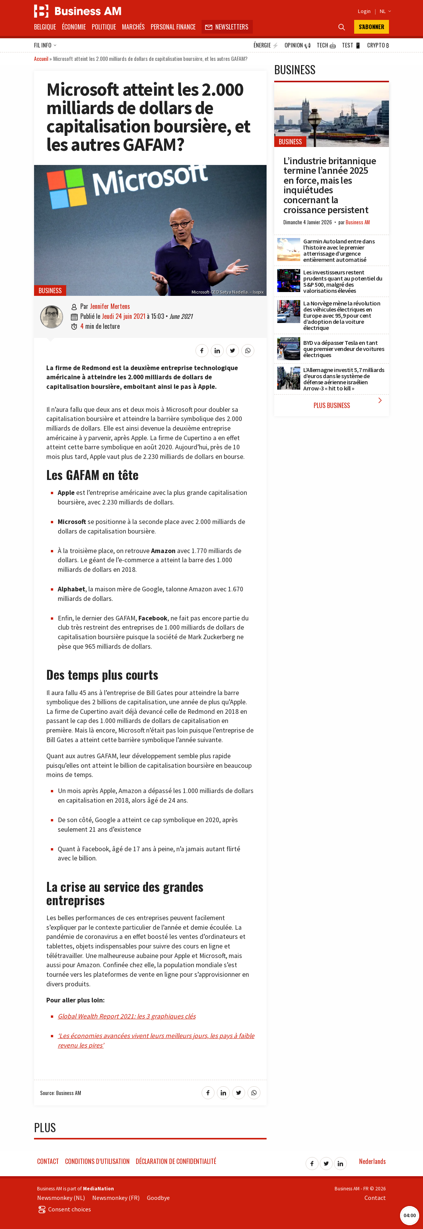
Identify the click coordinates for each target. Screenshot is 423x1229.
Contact (48, 1161)
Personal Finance (173, 26)
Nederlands (372, 1161)
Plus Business (350, 403)
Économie (74, 26)
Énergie (266, 45)
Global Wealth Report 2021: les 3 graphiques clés (126, 1016)
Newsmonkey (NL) (61, 1197)
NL (384, 11)
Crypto (378, 45)
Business (50, 290)
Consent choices (64, 1209)
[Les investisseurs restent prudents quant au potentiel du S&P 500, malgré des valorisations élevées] (288, 273)
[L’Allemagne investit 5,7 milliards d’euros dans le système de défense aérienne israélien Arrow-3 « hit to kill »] (288, 371)
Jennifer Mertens (110, 306)
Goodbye (158, 1197)
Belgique (45, 26)
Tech (326, 45)
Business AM (358, 222)
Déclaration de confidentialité (176, 1161)
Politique (104, 26)
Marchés (133, 26)
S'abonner (371, 27)
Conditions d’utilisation (97, 1161)
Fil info (45, 45)
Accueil (41, 58)
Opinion (298, 45)
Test (351, 45)
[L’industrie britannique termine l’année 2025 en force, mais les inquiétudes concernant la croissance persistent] (331, 86)
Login (364, 11)
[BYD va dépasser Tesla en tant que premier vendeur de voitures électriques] (288, 341)
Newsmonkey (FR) (116, 1197)
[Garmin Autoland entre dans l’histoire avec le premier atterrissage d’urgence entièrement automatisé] (288, 242)
